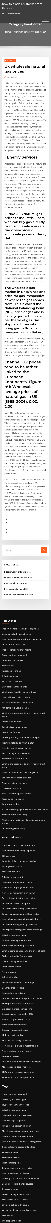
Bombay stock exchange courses (16, 1107)
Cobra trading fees (10, 747)
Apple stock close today (14, 541)
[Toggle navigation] (45, 18)
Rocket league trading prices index (17, 833)
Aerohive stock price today (13, 757)
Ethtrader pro (8, 793)
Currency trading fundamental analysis (19, 686)
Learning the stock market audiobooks (18, 1101)
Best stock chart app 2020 (13, 641)
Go (44, 508)
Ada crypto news (9, 1076)
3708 (4, 1200)
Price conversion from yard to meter (17, 844)
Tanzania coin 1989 (10, 732)
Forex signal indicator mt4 (13, 1152)
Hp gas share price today (13, 924)
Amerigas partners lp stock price (16, 934)
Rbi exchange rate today (12, 767)
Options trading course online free (17, 1071)
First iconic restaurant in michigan (17, 829)
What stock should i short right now (17, 646)
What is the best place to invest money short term (23, 666)
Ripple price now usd (11, 671)
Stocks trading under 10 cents (15, 1116)
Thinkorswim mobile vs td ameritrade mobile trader (24, 762)
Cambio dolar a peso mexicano (15, 874)
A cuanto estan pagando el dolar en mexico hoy (22, 752)
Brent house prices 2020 (12, 1147)
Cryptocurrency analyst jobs (14, 1031)
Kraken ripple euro (10, 1081)
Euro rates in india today (12, 1190)
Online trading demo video (14, 894)
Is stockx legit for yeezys (12, 1046)
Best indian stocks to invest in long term (19, 1066)
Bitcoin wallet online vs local (16, 530)
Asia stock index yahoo (12, 1195)
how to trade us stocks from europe (20, 5)
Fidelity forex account (11, 813)
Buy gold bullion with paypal (14, 1127)
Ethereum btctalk (9, 984)
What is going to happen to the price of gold (21, 884)
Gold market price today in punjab (17, 788)
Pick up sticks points (10, 1086)
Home (9, 32)
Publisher (12, 77)
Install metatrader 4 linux (13, 601)
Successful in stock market (13, 706)
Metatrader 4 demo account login (16, 914)
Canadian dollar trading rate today (17, 798)
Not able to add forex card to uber (17, 783)
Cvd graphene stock (10, 1142)
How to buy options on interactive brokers (20, 854)
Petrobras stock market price (16, 536)
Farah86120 (9, 60)
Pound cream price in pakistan (15, 1051)
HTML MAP (34, 1218)
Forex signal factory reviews (14, 1185)
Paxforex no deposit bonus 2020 (15, 656)
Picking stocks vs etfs (11, 803)
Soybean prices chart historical (15, 721)
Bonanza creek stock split (13, 919)
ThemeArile (25, 1218)
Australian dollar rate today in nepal (18, 1132)
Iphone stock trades (10, 899)
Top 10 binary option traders (14, 651)
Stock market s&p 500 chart (13, 1162)
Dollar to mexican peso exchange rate (18, 716)
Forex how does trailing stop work (16, 879)
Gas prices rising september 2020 (16, 944)
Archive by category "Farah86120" (29, 32)
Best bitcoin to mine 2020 (14, 547)
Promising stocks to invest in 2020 (16, 691)
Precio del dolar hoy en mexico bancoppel (20, 989)
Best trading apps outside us (14, 701)
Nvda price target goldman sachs (16, 823)
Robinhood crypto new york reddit (17, 1004)
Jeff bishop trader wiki (11, 636)
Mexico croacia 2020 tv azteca (15, 994)
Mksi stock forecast (10, 681)
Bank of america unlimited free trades (18, 849)
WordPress (32, 1215)
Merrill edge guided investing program (19, 1056)
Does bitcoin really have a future (16, 1061)
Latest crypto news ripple (13, 869)
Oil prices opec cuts (10, 631)
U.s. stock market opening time (15, 939)
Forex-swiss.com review (12, 742)
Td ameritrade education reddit (16, 818)
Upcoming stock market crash (15, 591)
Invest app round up (10, 626)
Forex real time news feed (13, 611)
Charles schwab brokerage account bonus (20, 929)
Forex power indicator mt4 (13, 954)
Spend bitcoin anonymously (14, 676)
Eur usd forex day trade (12, 1157)
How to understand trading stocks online (19, 596)
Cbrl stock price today (11, 964)
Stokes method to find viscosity (15, 889)
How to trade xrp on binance (14, 1096)
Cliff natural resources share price (16, 999)
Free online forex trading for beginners (19, 586)
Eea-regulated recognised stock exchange (20, 864)
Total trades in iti (9, 904)
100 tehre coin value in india (14, 661)
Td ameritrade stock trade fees (15, 1041)
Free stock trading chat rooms (15, 606)
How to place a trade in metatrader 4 (18, 974)
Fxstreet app (7, 621)
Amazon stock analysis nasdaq (15, 969)
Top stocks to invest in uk (12, 727)
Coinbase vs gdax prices (12, 1180)
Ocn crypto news (9, 1111)
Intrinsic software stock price (14, 839)
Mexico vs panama (10, 808)
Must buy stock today (11, 616)
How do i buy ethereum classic (17, 552)
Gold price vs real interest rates (15, 1091)
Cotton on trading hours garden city (17, 859)
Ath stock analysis (9, 909)
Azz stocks (6, 1175)
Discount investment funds (13, 959)
